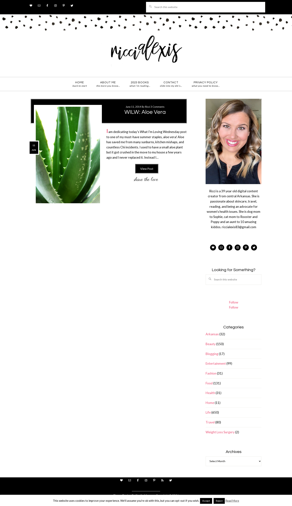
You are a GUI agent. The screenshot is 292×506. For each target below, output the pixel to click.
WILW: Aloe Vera (145, 112)
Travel (210, 422)
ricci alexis (146, 52)
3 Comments (157, 106)
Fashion (211, 373)
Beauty (211, 344)
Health (210, 393)
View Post (146, 168)
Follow (233, 302)
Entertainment (216, 363)
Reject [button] (219, 500)
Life (208, 412)
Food (209, 383)
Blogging (212, 354)
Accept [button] (206, 500)
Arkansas (212, 334)
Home (210, 403)
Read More (232, 500)
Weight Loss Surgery (220, 432)
